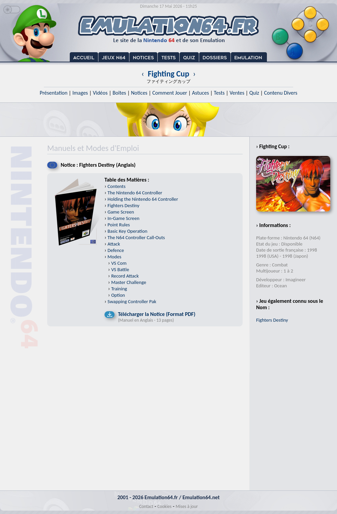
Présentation (54, 93)
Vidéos (100, 93)
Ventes (236, 93)
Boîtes (119, 93)
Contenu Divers (280, 93)
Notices (139, 93)
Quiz (254, 93)
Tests (219, 93)
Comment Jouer (169, 93)
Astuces (200, 93)
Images (80, 93)
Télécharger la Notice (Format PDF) (156, 314)
